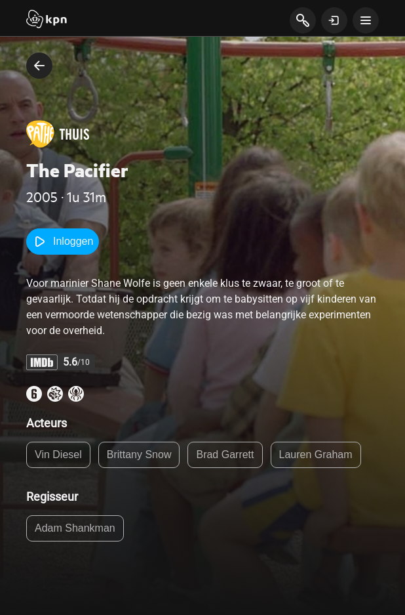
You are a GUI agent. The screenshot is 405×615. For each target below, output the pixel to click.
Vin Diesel (58, 454)
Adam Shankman (75, 528)
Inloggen (62, 241)
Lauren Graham (316, 454)
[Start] (46, 20)
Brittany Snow (139, 454)
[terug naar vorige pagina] (39, 66)
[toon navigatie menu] (366, 20)
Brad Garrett (225, 454)
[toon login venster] (334, 20)
